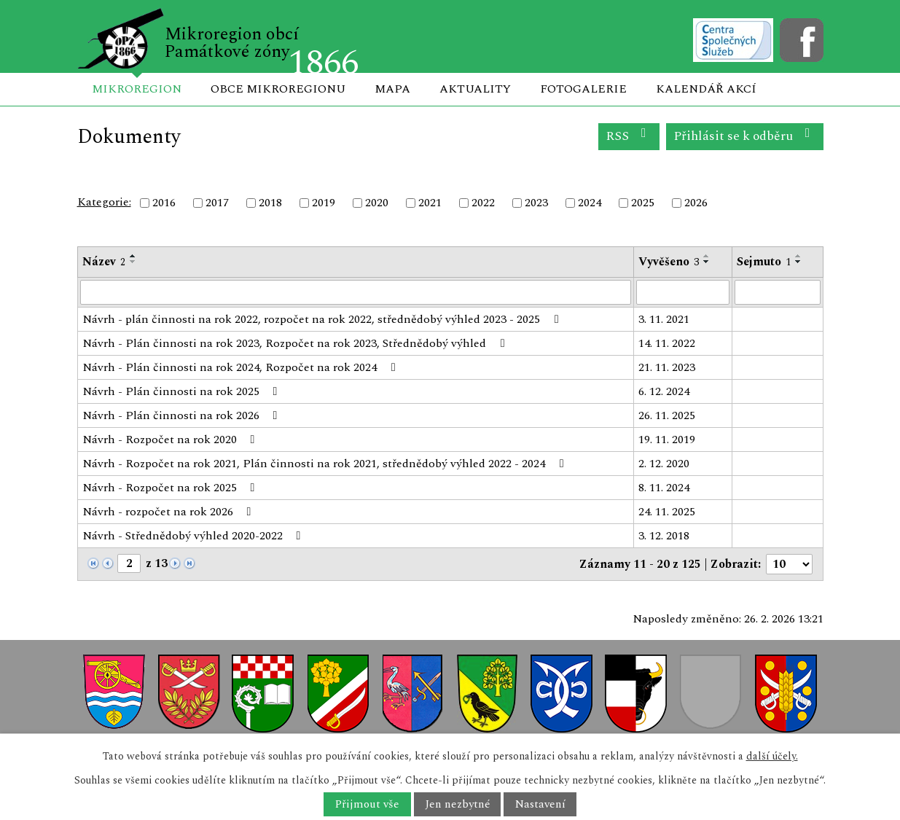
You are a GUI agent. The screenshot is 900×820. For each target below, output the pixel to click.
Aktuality (475, 89)
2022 (483, 202)
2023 (536, 202)
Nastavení (540, 804)
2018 (270, 202)
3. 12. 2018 (663, 535)
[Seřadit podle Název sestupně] (133, 262)
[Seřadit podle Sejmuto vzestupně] (799, 256)
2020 (376, 202)
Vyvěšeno (668, 261)
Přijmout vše (366, 804)
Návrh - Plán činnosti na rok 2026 (182, 415)
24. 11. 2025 (666, 511)
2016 (164, 202)
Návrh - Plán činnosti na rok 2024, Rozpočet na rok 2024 (241, 367)
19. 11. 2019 (666, 439)
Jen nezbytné (457, 804)
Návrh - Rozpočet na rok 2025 (171, 487)
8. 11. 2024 (663, 487)
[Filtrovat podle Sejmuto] (778, 292)
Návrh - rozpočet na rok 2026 (169, 511)
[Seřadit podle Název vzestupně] (133, 256)
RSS (628, 136)
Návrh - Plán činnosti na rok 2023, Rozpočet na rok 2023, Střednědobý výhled (295, 343)
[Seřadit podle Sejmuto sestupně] (799, 262)
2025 (642, 202)
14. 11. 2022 (666, 343)
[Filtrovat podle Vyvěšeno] (682, 292)
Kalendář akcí (706, 89)
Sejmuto (764, 261)
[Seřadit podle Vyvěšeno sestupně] (707, 262)
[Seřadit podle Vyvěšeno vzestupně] (707, 256)
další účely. (772, 756)
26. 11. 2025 (666, 415)
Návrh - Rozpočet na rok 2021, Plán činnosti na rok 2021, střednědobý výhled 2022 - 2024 (325, 463)
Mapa (392, 89)
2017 (217, 202)
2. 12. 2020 (663, 463)
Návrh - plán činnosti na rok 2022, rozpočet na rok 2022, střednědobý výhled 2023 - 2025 (322, 319)
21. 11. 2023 (666, 367)
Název (103, 261)
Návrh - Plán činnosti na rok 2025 (182, 391)
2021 (430, 202)
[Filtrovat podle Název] (356, 292)
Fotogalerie (583, 89)
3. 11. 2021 (663, 319)
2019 (323, 202)
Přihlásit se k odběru (744, 136)
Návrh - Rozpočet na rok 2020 (171, 439)
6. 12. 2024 (663, 391)
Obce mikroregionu (278, 89)
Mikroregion (136, 89)
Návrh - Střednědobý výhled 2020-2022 (194, 535)
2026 (696, 202)
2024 (589, 202)
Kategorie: (104, 202)
